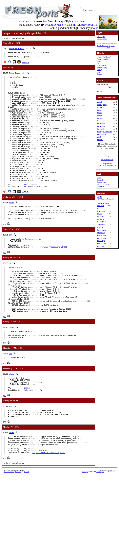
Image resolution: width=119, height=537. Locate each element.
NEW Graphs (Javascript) (105, 199)
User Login (101, 37)
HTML (104, 521)
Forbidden (100, 216)
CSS (108, 521)
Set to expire (101, 230)
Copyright (85, 522)
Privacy (99, 70)
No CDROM (101, 222)
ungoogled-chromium (104, 132)
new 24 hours (102, 235)
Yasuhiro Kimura (16, 48)
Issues (99, 61)
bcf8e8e (25, 217)
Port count (100, 206)
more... (99, 91)
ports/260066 (30, 209)
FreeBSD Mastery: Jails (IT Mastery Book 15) (71, 24)
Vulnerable (101, 225)
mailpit (99, 102)
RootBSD (107, 48)
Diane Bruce (14, 74)
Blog (98, 72)
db (10, 293)
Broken (99, 208)
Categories (100, 180)
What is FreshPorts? (104, 57)
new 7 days (101, 241)
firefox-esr (101, 118)
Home (99, 178)
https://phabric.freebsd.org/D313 (48, 503)
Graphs (99, 197)
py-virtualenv (102, 134)
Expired (100, 227)
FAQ (98, 63)
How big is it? (102, 65)
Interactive (101, 233)
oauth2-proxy (102, 105)
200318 (27, 432)
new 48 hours (102, 238)
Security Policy (102, 68)
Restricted (100, 219)
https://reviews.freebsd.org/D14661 (49, 277)
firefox (99, 110)
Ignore (99, 214)
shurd (11, 227)
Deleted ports (101, 182)
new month (101, 246)
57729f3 (25, 64)
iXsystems (111, 46)
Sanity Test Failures (103, 184)
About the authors (103, 59)
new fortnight (102, 243)
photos (94, 27)
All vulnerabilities (107, 160)
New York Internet (102, 46)
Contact (99, 74)
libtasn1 (100, 140)
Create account (102, 39)
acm (10, 263)
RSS (114, 521)
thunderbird (101, 124)
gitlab (99, 137)
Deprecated (101, 211)
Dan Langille (100, 522)
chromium (100, 107)
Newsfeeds (100, 186)
